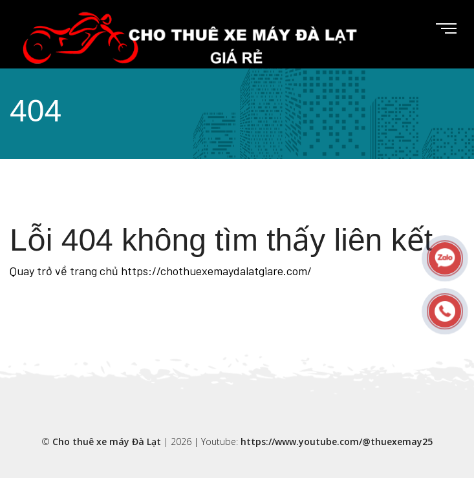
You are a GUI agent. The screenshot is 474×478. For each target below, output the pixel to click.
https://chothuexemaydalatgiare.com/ (216, 271)
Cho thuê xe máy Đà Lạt (106, 441)
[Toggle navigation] (436, 29)
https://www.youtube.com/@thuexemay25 (337, 441)
